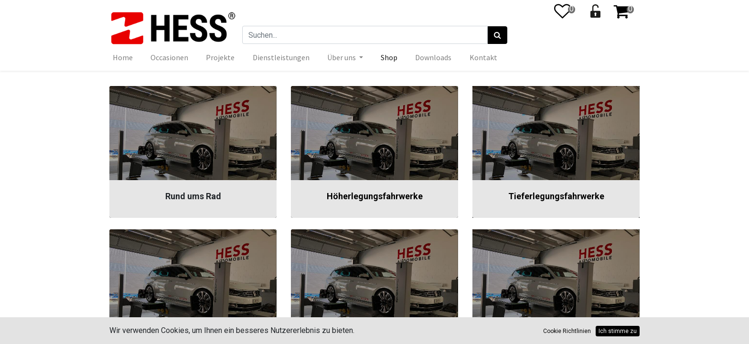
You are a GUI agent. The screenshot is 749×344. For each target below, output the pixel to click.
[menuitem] (123, 57)
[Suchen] (497, 35)
